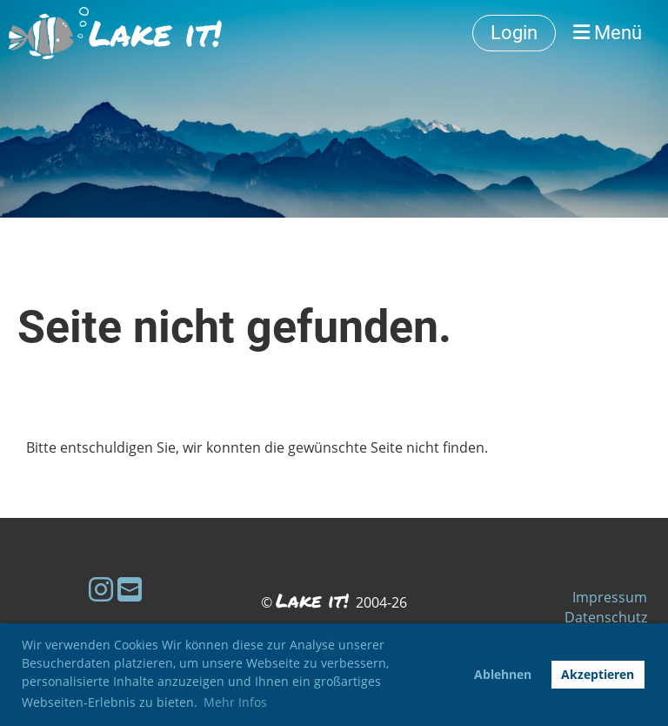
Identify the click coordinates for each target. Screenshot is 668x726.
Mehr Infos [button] (235, 702)
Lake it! (155, 33)
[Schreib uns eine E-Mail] (129, 589)
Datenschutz (605, 617)
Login (514, 33)
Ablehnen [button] (502, 674)
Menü (607, 33)
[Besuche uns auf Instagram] (101, 589)
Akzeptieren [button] (597, 674)
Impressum (609, 597)
